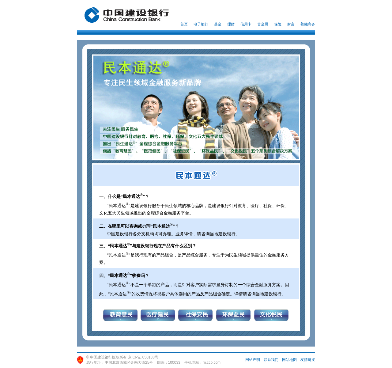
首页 (184, 24)
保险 (277, 24)
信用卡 (245, 24)
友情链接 (307, 360)
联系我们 (271, 360)
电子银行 (201, 24)
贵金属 (262, 24)
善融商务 (307, 24)
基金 (217, 24)
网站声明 (252, 360)
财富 (291, 24)
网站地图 (289, 360)
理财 (231, 24)
